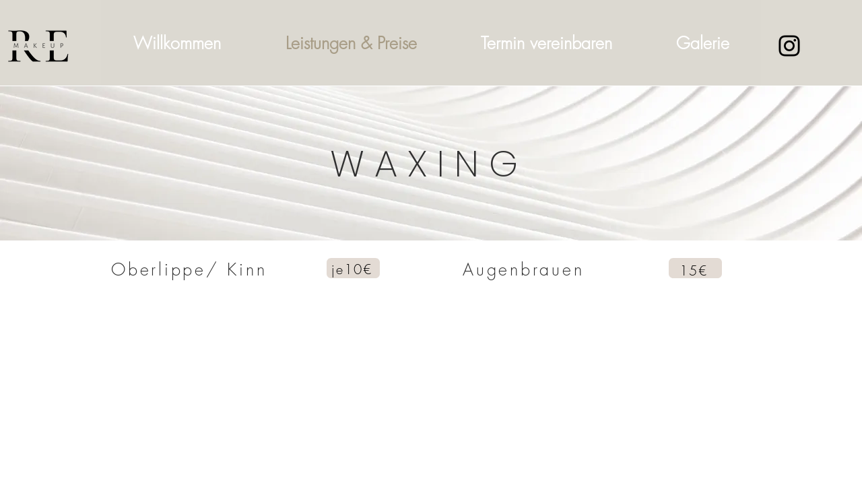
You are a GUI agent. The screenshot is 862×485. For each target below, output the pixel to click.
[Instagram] (789, 46)
